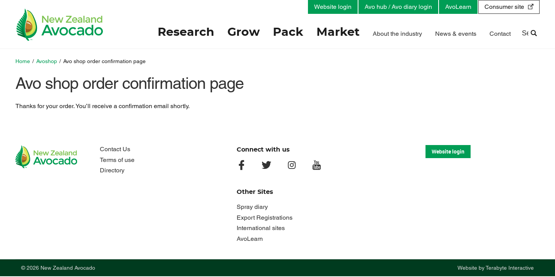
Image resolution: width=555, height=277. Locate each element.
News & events (455, 33)
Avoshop (46, 61)
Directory (112, 170)
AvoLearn (458, 6)
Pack (288, 32)
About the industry (397, 33)
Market (338, 32)
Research (186, 32)
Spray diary (252, 206)
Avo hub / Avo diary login (398, 6)
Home (22, 61)
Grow (243, 32)
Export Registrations (265, 217)
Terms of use (117, 160)
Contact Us (115, 149)
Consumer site (504, 6)
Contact (500, 33)
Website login (333, 6)
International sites (261, 228)
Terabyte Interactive (510, 268)
